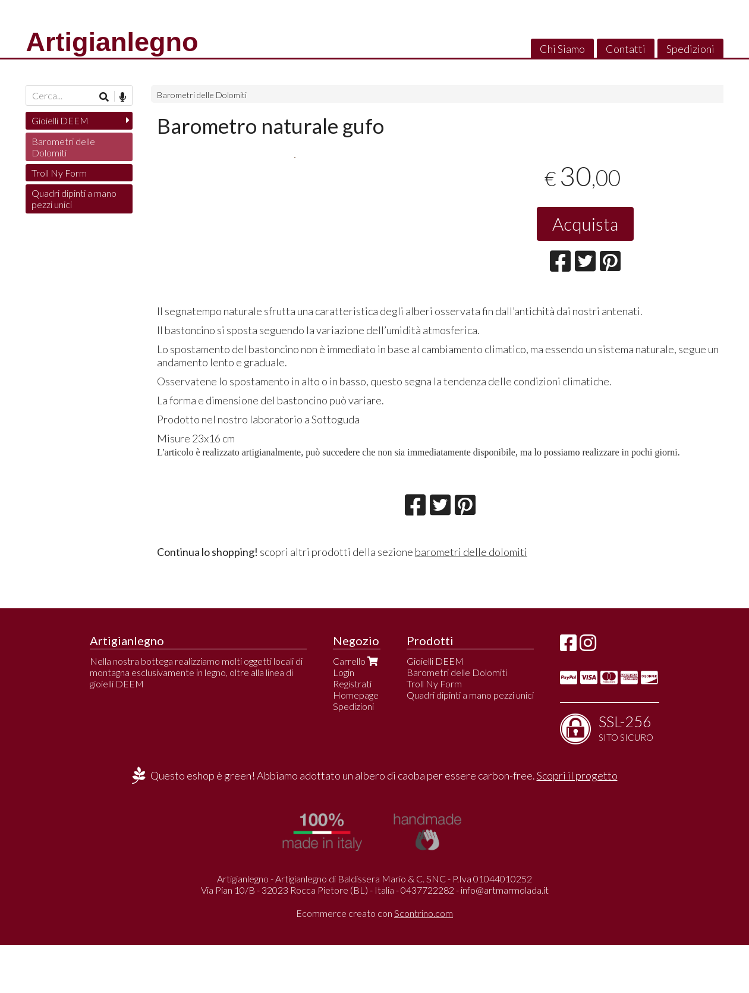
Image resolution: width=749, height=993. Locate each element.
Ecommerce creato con (374, 961)
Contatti (626, 48)
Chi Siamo (562, 48)
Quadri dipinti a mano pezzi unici (74, 198)
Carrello (356, 709)
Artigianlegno (112, 42)
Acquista (585, 223)
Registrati (352, 731)
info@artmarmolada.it (505, 937)
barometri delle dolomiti (471, 600)
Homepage (356, 743)
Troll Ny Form (59, 172)
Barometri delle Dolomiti (202, 95)
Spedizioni (690, 48)
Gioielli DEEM (60, 120)
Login (343, 720)
